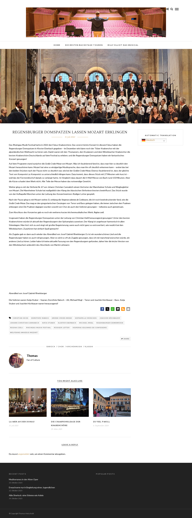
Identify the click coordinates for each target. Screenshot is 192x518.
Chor (61, 346)
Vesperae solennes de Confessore (90, 327)
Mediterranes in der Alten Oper (23, 479)
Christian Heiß (20, 318)
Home (57, 45)
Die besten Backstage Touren (84, 45)
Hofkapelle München (86, 318)
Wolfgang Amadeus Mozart (24, 332)
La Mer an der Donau (21, 422)
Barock (51, 346)
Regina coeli (16, 327)
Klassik (89, 346)
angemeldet (23, 454)
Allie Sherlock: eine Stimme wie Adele (26, 495)
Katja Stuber (48, 323)
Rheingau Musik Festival (38, 327)
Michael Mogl (86, 323)
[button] (102, 309)
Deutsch (148, 140)
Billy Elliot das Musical (123, 45)
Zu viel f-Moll (101, 422)
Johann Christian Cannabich (24, 323)
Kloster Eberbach (67, 323)
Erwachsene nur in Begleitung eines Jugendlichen (32, 487)
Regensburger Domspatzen (110, 323)
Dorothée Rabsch (40, 318)
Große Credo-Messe (62, 318)
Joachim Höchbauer (110, 318)
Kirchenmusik (74, 346)
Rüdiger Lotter (62, 327)
